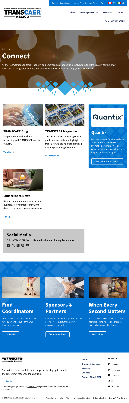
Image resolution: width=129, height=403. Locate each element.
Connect (121, 12)
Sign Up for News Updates (78, 398)
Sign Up (7, 216)
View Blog (8, 152)
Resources (107, 12)
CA (111, 3)
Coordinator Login (54, 398)
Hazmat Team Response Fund (85, 3)
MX (120, 3)
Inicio (4, 49)
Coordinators (65, 3)
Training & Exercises (89, 12)
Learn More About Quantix (107, 161)
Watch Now (97, 334)
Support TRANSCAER (115, 21)
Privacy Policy (32, 386)
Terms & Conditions (118, 398)
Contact (55, 3)
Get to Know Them (57, 334)
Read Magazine (52, 155)
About (73, 12)
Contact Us (10, 334)
